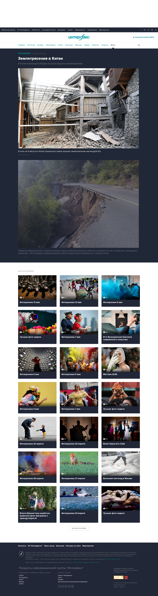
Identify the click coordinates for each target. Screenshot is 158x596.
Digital (86, 45)
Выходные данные (119, 585)
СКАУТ (21, 580)
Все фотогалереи (79, 528)
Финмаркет (62, 30)
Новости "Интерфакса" (65, 575)
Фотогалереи (24, 53)
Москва (78, 45)
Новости (95, 45)
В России (31, 45)
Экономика (50, 45)
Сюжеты (104, 45)
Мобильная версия (8, 30)
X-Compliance (23, 577)
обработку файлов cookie (112, 559)
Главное (21, 45)
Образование (92, 30)
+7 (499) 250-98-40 (78, 562)
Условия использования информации (125, 583)
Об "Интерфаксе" (23, 30)
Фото (113, 45)
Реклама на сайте (73, 546)
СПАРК (21, 575)
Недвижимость (80, 30)
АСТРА (21, 584)
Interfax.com (36, 30)
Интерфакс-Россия (49, 30)
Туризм (70, 30)
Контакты (22, 546)
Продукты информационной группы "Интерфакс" (51, 568)
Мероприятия (104, 30)
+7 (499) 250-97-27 (93, 562)
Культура (69, 45)
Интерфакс (79, 37)
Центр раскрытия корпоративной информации (72, 582)
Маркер (21, 582)
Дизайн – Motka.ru (119, 587)
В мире (40, 45)
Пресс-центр (49, 546)
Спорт (60, 45)
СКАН (60, 577)
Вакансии (60, 546)
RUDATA (60, 580)
